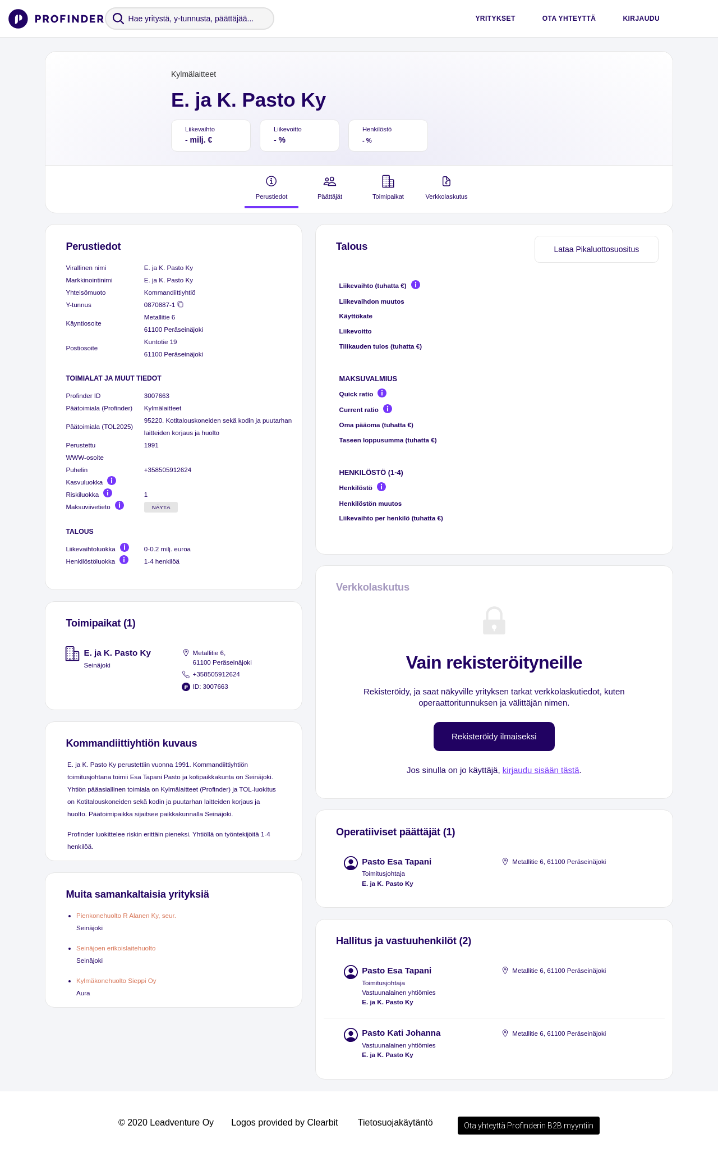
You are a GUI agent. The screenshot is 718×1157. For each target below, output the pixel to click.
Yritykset (495, 18)
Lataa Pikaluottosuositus (596, 249)
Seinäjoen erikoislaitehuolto (115, 948)
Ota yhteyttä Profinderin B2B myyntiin (528, 1125)
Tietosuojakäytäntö (395, 1122)
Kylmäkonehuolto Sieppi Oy (116, 980)
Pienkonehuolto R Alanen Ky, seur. (126, 915)
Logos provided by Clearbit (284, 1122)
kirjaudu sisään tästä (541, 770)
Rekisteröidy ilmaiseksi (494, 736)
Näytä (161, 507)
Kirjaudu (641, 18)
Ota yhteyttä (569, 18)
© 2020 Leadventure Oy (166, 1122)
